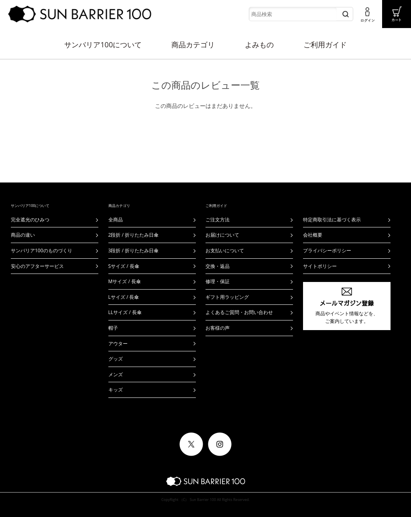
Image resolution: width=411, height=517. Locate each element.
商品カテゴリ (193, 44)
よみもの (259, 44)
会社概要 (312, 234)
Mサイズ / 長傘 (124, 281)
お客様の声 (218, 327)
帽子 (113, 327)
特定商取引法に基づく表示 (332, 219)
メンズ (115, 374)
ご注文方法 (218, 219)
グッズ (115, 358)
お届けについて (222, 234)
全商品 (115, 219)
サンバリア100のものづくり (41, 250)
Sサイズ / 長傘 (123, 266)
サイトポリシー (320, 266)
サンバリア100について (103, 44)
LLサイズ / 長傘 (125, 312)
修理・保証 (218, 281)
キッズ (115, 389)
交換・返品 (218, 266)
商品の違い (23, 234)
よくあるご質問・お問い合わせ (239, 312)
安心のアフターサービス (37, 266)
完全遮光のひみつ (30, 219)
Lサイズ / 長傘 (123, 297)
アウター (118, 343)
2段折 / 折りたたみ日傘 (133, 234)
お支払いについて (225, 250)
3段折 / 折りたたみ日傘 (133, 250)
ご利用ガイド (325, 44)
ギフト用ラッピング (227, 297)
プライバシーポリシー (327, 250)
